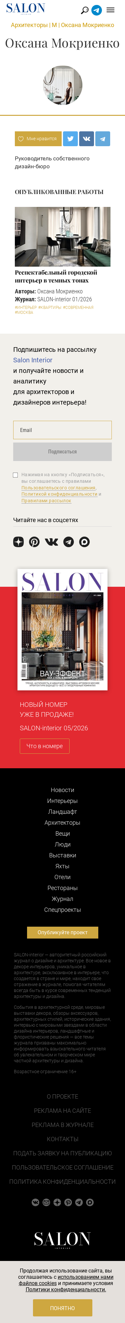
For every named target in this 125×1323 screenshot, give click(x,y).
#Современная (78, 308)
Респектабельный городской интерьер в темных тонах (56, 276)
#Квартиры (49, 308)
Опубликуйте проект (63, 932)
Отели (62, 877)
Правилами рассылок (46, 500)
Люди (63, 844)
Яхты (62, 866)
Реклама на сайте (62, 1110)
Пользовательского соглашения (58, 487)
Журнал (62, 898)
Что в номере (44, 746)
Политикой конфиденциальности (59, 494)
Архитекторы (29, 24)
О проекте (62, 1096)
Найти (85, 10)
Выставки (62, 855)
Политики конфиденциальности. (66, 1289)
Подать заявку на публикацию (62, 1153)
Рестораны (62, 887)
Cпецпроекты (62, 909)
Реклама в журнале (63, 1124)
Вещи (62, 833)
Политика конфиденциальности (62, 1181)
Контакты (62, 1139)
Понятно (62, 1308)
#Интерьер (26, 308)
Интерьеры (62, 800)
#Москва (24, 312)
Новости (62, 789)
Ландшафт (62, 811)
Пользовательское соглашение (62, 1167)
